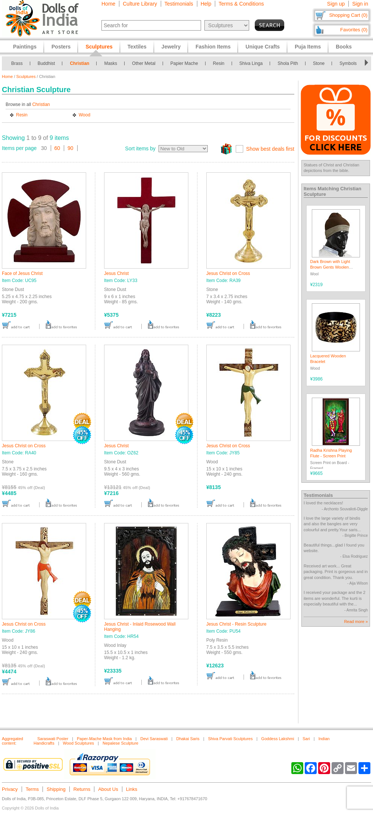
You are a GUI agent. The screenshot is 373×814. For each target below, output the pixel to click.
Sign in (360, 4)
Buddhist (46, 63)
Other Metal (144, 63)
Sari (306, 738)
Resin (219, 63)
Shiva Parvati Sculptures (230, 738)
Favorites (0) (353, 29)
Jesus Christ (116, 273)
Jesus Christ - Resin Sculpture (236, 624)
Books (344, 47)
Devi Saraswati (153, 738)
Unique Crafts (262, 47)
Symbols (348, 63)
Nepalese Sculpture (120, 743)
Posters (60, 47)
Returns (82, 789)
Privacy (10, 789)
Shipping (56, 789)
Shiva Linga (251, 63)
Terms (32, 789)
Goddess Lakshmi (277, 738)
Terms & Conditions (241, 4)
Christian (79, 63)
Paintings (25, 47)
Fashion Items (213, 47)
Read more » (356, 621)
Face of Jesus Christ (22, 273)
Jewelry (171, 47)
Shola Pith (288, 63)
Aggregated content (12, 740)
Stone (319, 63)
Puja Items (308, 47)
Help (206, 4)
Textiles (137, 47)
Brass (17, 63)
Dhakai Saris (187, 738)
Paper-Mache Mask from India (104, 738)
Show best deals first (270, 149)
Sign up (336, 4)
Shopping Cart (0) (348, 15)
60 (57, 148)
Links (131, 789)
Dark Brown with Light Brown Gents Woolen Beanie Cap (330, 267)
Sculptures (26, 76)
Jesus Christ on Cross (228, 273)
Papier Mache (184, 63)
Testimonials (178, 4)
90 (70, 148)
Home (108, 4)
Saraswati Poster (52, 738)
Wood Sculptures (78, 743)
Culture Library (140, 4)
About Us (108, 789)
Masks (110, 63)
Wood (84, 115)
